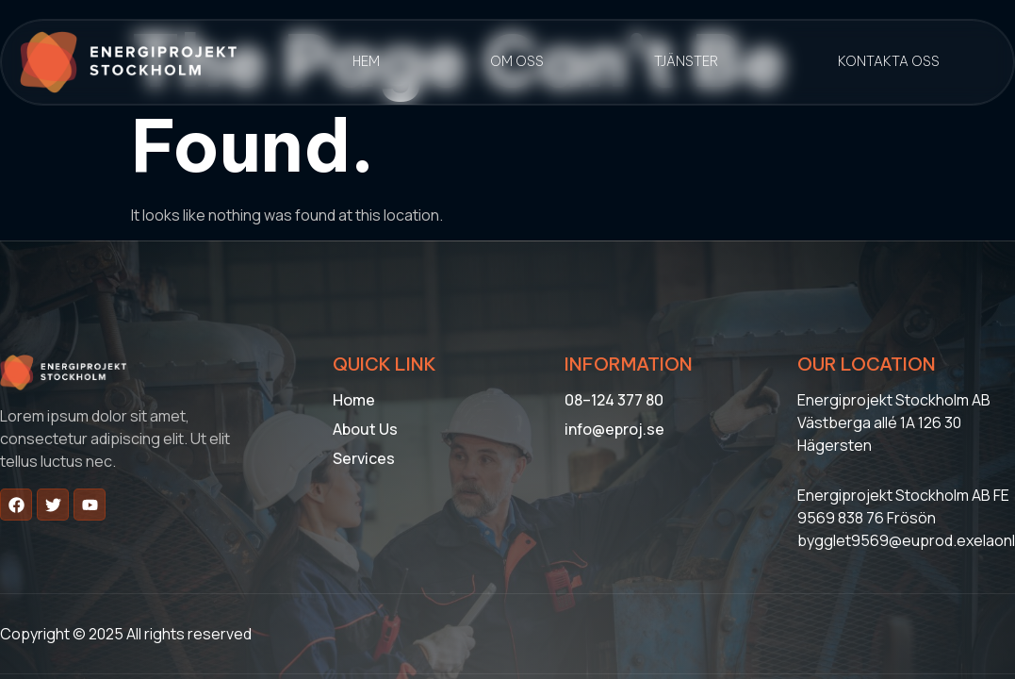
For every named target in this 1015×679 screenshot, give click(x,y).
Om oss (517, 61)
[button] (691, 62)
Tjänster (686, 61)
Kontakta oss (889, 61)
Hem (366, 61)
